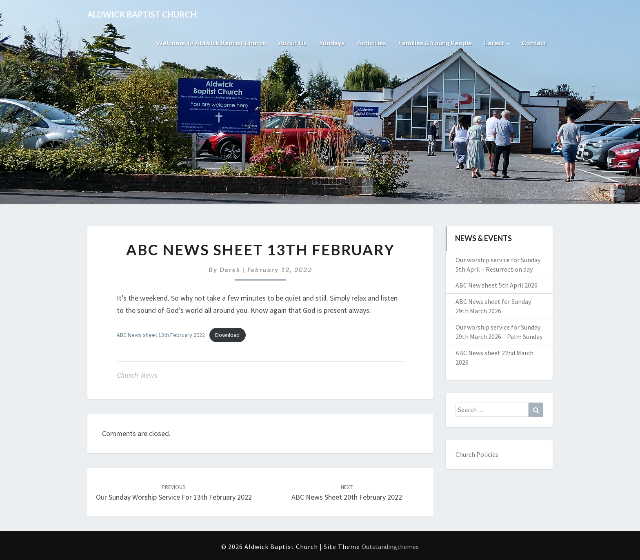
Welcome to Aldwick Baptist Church (211, 42)
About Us (292, 42)
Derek (230, 269)
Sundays (332, 42)
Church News (137, 375)
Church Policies (477, 454)
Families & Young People (435, 42)
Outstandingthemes (390, 546)
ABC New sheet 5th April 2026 (497, 285)
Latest (496, 42)
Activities (371, 42)
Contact (534, 42)
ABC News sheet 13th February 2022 (161, 335)
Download (227, 335)
